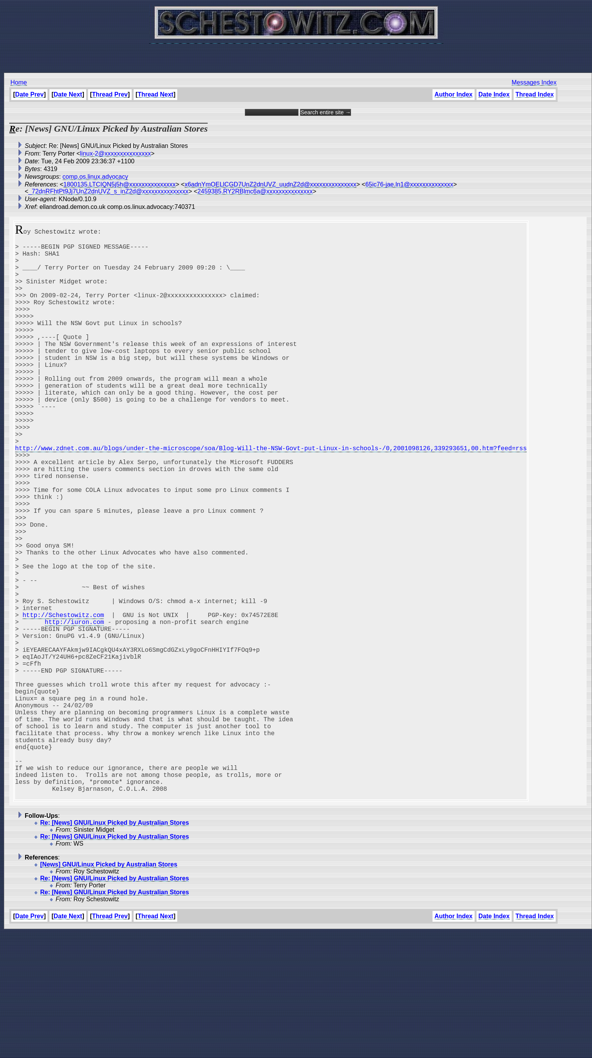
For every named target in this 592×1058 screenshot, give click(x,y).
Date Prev (29, 94)
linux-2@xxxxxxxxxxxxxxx (115, 153)
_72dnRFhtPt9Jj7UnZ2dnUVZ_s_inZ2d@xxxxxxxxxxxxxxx (108, 191)
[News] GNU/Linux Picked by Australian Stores (108, 989)
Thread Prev (109, 94)
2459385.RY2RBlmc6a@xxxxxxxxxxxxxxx (255, 191)
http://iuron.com (74, 708)
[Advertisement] (296, 54)
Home (18, 82)
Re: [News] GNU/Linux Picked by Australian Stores (114, 947)
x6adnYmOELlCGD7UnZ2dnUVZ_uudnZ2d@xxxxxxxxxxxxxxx (270, 184)
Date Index (494, 94)
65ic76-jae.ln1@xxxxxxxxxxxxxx (409, 184)
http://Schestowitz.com (63, 699)
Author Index (453, 94)
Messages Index (534, 82)
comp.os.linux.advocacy (95, 176)
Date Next (68, 94)
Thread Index (534, 94)
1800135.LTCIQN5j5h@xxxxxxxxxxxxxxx (119, 184)
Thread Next (155, 94)
